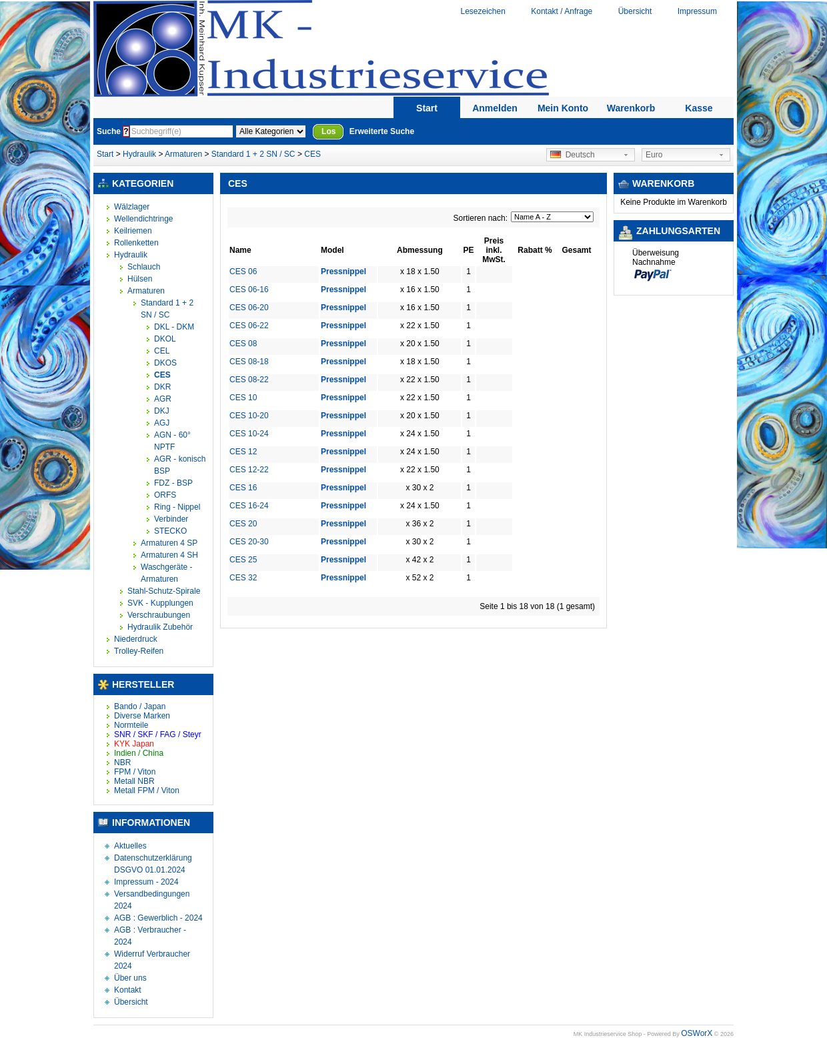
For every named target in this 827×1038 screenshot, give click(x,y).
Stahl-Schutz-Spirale (163, 591)
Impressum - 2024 (146, 882)
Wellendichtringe (143, 218)
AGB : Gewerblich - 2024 (158, 918)
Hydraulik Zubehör (160, 627)
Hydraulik (140, 154)
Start (427, 108)
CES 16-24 (249, 505)
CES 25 (243, 559)
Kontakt (127, 990)
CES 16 (243, 487)
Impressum (697, 11)
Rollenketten (136, 242)
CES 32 (243, 577)
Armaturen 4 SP (169, 543)
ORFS (165, 495)
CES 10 (243, 397)
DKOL (165, 339)
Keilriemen (133, 230)
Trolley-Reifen (138, 651)
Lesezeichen (482, 11)
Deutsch (572, 154)
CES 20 (243, 523)
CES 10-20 (249, 415)
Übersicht (635, 11)
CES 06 (243, 271)
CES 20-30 (249, 541)
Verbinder (171, 519)
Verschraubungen (158, 615)
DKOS (165, 363)
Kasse (698, 108)
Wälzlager (131, 206)
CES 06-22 (249, 325)
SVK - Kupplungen (160, 603)
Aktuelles (130, 846)
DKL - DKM (174, 327)
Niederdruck (135, 639)
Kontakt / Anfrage (561, 11)
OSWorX (696, 1033)
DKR (162, 387)
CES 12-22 (249, 469)
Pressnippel (343, 271)
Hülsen (139, 279)
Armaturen (183, 154)
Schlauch (143, 267)
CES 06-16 (249, 289)
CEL (161, 351)
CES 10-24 (249, 433)
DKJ (161, 411)
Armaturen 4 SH (169, 555)
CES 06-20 (249, 307)
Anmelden (495, 108)
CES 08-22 (249, 379)
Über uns (130, 978)
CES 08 (243, 343)
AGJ (161, 423)
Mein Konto (563, 108)
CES (312, 154)
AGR (162, 399)
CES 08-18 (249, 361)
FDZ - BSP (173, 483)
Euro (654, 154)
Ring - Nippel (177, 507)
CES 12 (243, 451)
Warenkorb (631, 108)
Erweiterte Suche (381, 131)
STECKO (170, 531)
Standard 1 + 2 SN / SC (253, 154)
